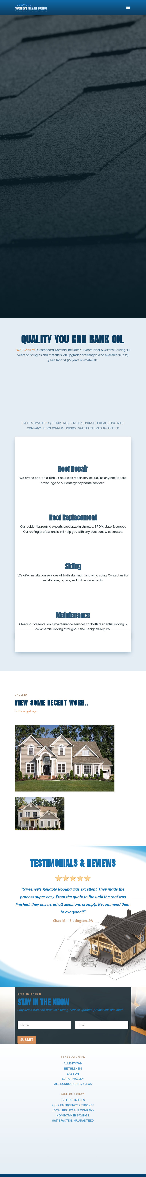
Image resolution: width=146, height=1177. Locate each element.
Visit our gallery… (26, 711)
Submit (26, 1039)
